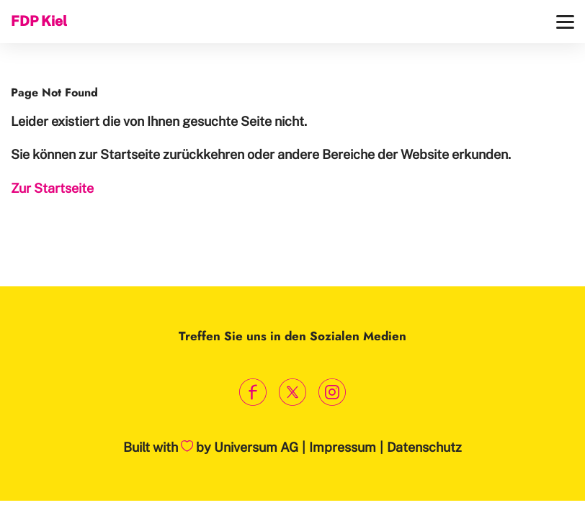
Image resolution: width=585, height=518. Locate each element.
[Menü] (565, 22)
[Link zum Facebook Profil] (253, 392)
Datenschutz (424, 447)
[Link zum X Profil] (293, 392)
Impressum (342, 447)
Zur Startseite (52, 188)
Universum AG (256, 447)
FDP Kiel (39, 21)
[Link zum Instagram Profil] (332, 392)
